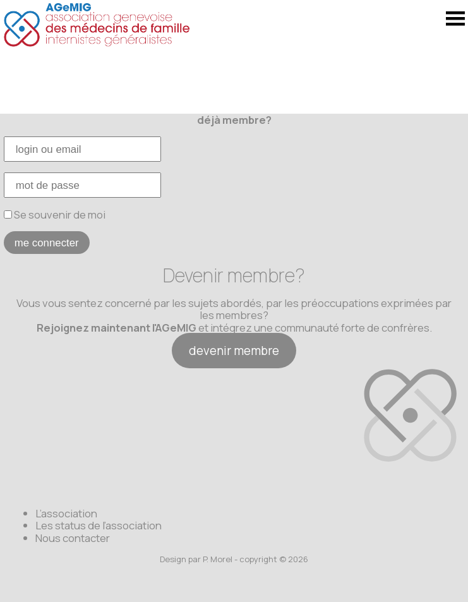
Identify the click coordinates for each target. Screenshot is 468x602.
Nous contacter (72, 538)
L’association (66, 513)
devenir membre (234, 350)
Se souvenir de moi (54, 214)
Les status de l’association (98, 525)
